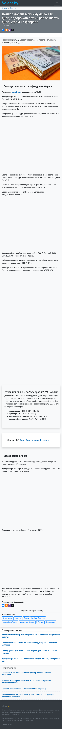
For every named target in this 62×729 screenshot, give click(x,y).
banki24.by (16, 92)
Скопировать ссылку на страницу (31, 611)
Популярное (9, 668)
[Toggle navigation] (57, 3)
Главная (5, 8)
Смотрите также (12, 630)
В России (39, 622)
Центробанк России (10, 622)
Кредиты (18, 618)
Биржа (26, 618)
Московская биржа (27, 622)
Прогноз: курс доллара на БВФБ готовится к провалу (24, 689)
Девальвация (50, 622)
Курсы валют (8, 618)
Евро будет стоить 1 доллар (34, 440)
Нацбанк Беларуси (38, 618)
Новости (13, 8)
